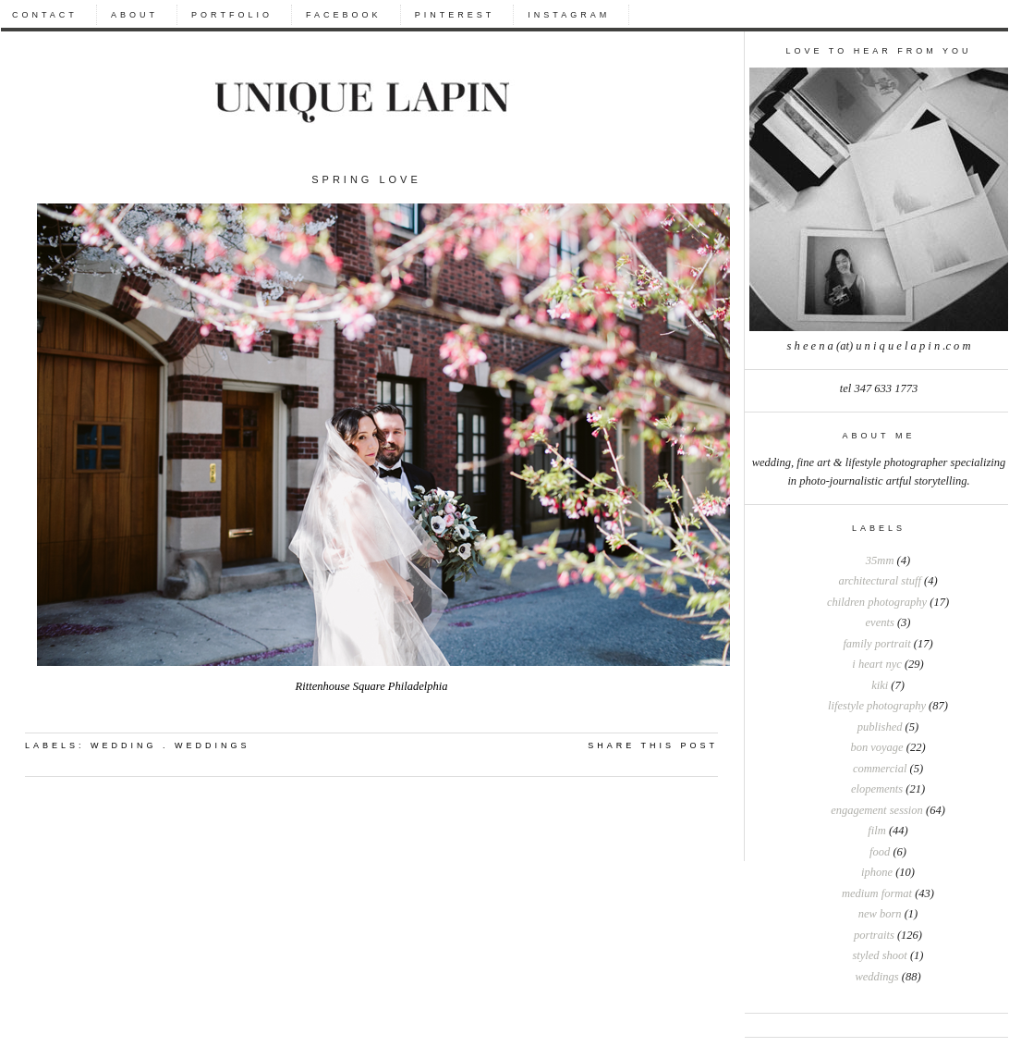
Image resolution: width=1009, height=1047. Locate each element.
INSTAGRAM (569, 14)
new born (880, 913)
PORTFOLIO (232, 14)
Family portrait (876, 643)
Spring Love (366, 179)
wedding (124, 745)
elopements (877, 788)
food (879, 851)
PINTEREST (455, 14)
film (876, 830)
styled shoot (879, 955)
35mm (880, 560)
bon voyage (876, 747)
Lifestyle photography (877, 705)
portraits (874, 935)
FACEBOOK (344, 14)
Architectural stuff (879, 580)
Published (880, 727)
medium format (877, 893)
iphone (877, 872)
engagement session (877, 810)
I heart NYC (876, 664)
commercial (880, 768)
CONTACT (45, 14)
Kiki (879, 685)
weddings (876, 976)
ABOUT (134, 14)
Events (880, 622)
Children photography (877, 602)
